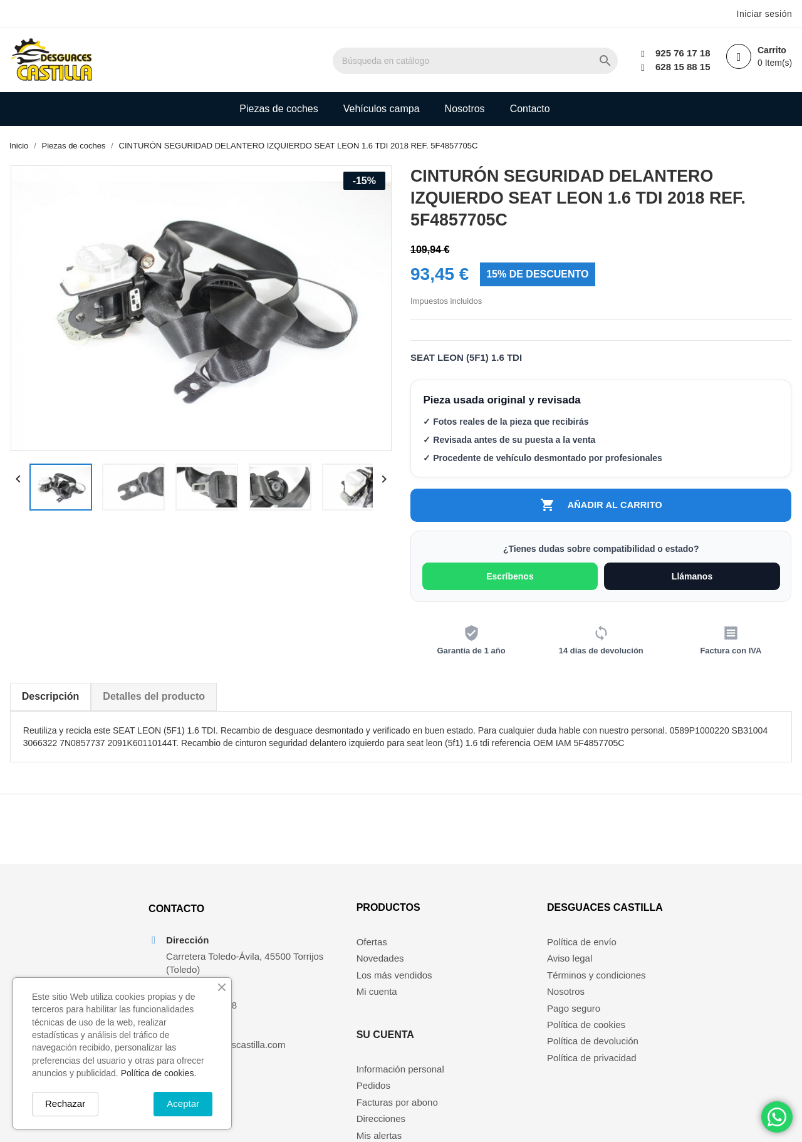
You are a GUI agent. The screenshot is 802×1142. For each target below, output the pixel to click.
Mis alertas (471, 1021)
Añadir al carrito (601, 506)
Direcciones (472, 1005)
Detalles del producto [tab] (154, 698)
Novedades (343, 972)
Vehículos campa (381, 108)
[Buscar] (499, 61)
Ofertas (334, 955)
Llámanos (692, 579)
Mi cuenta (339, 1005)
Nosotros (465, 108)
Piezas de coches (278, 108)
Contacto (530, 108)
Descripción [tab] (50, 698)
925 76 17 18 (680, 53)
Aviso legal (572, 972)
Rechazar (65, 1103)
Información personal (492, 955)
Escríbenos (510, 579)
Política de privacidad (594, 1071)
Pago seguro (576, 1021)
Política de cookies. (159, 1073)
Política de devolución (595, 1054)
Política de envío (584, 955)
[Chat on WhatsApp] (777, 1117)
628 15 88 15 (680, 66)
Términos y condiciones (598, 989)
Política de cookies (588, 1038)
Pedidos (465, 972)
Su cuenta (477, 921)
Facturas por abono (488, 989)
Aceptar (183, 1103)
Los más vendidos (357, 989)
